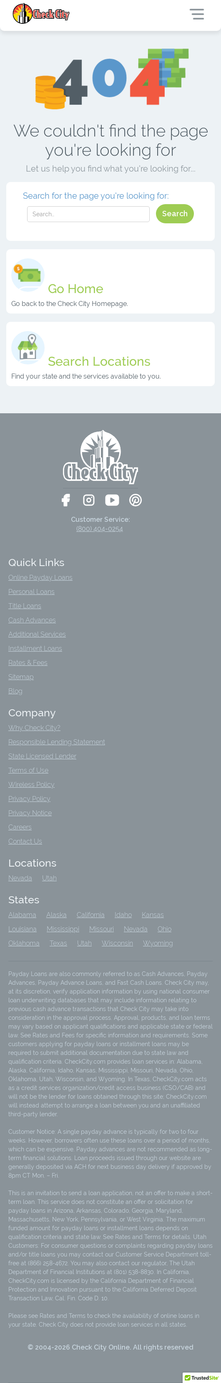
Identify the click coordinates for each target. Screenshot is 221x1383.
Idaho (123, 915)
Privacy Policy (29, 799)
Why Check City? (34, 728)
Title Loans (24, 606)
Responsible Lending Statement (56, 742)
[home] (42, 13)
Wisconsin (117, 943)
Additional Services (37, 634)
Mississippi (63, 929)
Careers (20, 827)
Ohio (164, 929)
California (91, 915)
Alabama (22, 915)
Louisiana (22, 929)
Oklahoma (24, 943)
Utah (49, 878)
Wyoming (158, 943)
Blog (15, 691)
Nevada (20, 878)
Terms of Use (28, 770)
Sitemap (21, 677)
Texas (58, 943)
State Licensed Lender (42, 756)
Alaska (56, 915)
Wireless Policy (31, 785)
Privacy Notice (30, 813)
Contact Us (25, 841)
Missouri (101, 929)
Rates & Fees (28, 663)
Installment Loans (35, 648)
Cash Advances (32, 620)
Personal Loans (31, 592)
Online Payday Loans (40, 578)
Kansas (153, 915)
